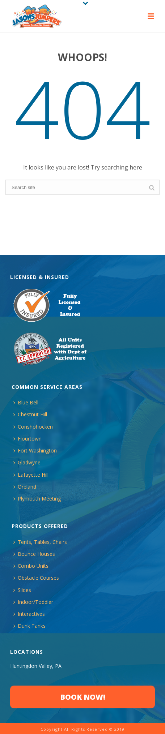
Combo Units (30, 565)
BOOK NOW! (82, 697)
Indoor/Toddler (33, 601)
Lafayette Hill (30, 474)
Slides (22, 590)
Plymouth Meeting (37, 498)
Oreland (24, 486)
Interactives (29, 613)
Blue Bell (25, 402)
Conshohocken (33, 426)
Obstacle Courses (36, 577)
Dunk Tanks (29, 625)
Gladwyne (27, 462)
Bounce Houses (34, 553)
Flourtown (27, 438)
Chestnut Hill (30, 414)
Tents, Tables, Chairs (40, 541)
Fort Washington (35, 450)
